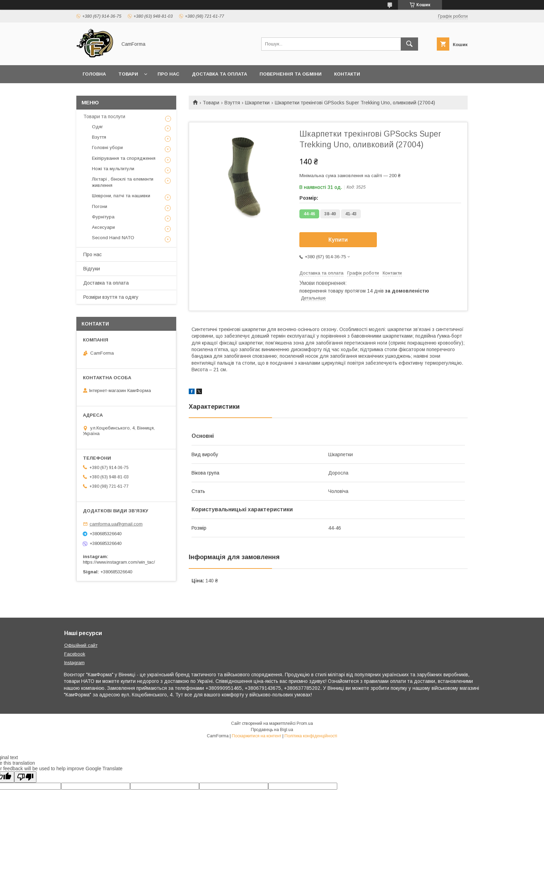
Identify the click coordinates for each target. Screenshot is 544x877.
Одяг (97, 126)
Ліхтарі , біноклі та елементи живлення (122, 182)
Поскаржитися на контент (256, 735)
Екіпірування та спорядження (123, 158)
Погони (99, 206)
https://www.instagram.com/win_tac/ (119, 562)
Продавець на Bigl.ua (272, 729)
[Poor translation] (25, 777)
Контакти (347, 74)
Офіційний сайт (80, 645)
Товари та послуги (104, 116)
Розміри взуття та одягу (110, 297)
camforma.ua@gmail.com (116, 524)
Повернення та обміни (291, 74)
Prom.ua (305, 723)
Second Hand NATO (113, 237)
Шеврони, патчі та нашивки (121, 195)
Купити (338, 240)
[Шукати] (409, 44)
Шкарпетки (257, 102)
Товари (128, 74)
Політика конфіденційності (310, 735)
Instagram (74, 662)
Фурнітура (103, 216)
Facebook (74, 654)
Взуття (232, 102)
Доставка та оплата (219, 74)
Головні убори (107, 147)
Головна (94, 74)
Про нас (168, 74)
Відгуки (91, 268)
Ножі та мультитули (113, 168)
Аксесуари (103, 227)
